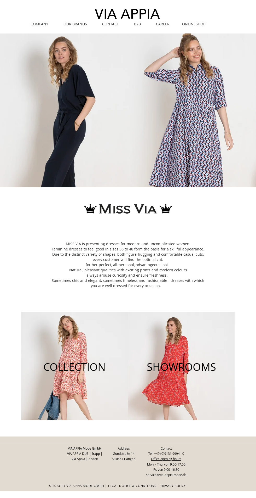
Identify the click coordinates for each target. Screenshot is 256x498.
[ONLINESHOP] (193, 23)
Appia (81, 459)
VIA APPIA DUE (78, 453)
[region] (74, 366)
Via (74, 459)
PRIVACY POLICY (173, 486)
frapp (96, 453)
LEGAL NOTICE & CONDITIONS (132, 486)
